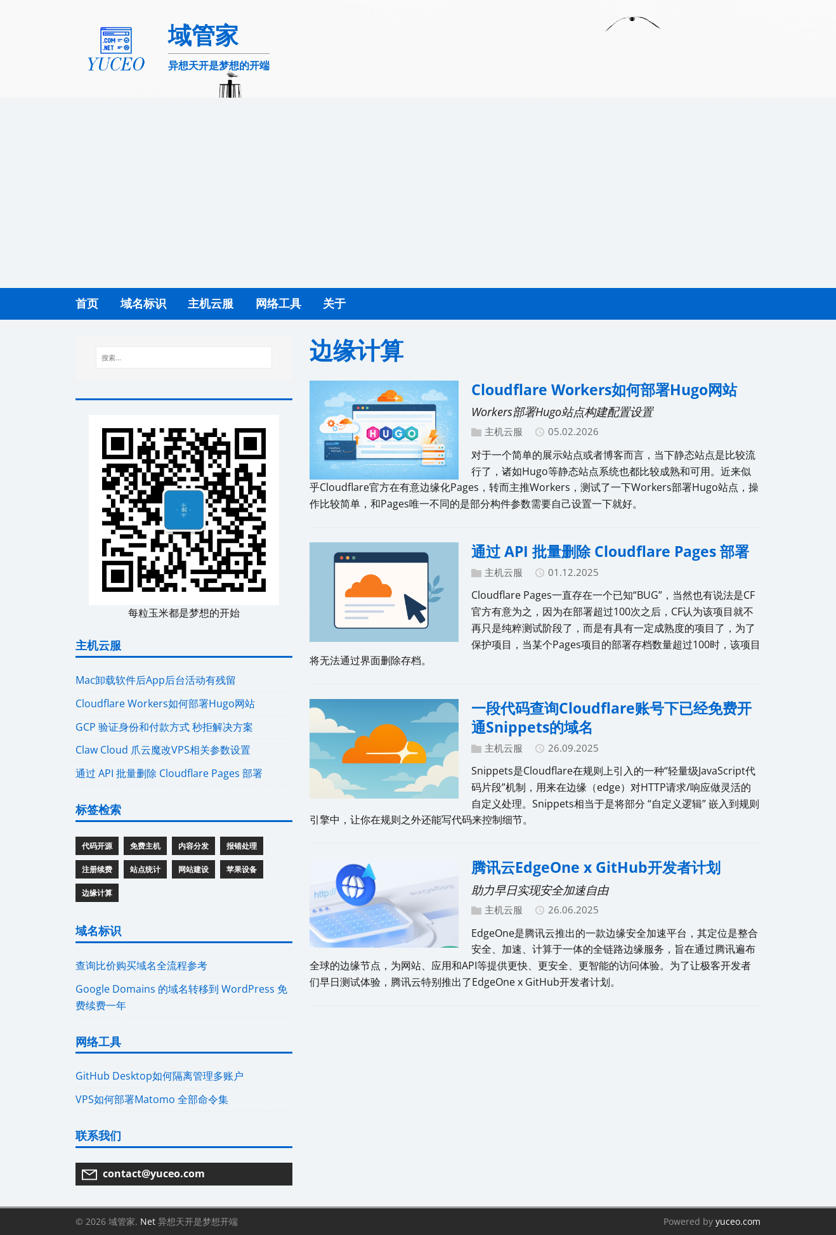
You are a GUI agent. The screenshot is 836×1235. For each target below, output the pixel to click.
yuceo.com (738, 1221)
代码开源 (97, 845)
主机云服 (504, 431)
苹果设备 (241, 869)
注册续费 (97, 869)
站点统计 (145, 869)
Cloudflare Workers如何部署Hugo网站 (604, 389)
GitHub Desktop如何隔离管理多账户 (159, 1076)
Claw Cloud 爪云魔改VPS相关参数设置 (163, 750)
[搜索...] (183, 357)
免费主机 (145, 845)
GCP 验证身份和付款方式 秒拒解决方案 (164, 727)
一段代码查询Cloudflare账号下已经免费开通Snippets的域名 (611, 717)
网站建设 (193, 869)
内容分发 (193, 845)
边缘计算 (97, 892)
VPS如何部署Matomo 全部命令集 (151, 1099)
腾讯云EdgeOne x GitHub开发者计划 (596, 867)
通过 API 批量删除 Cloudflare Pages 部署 (610, 551)
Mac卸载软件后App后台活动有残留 (155, 680)
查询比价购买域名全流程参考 (141, 965)
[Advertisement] (418, 193)
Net (147, 1221)
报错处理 (241, 845)
